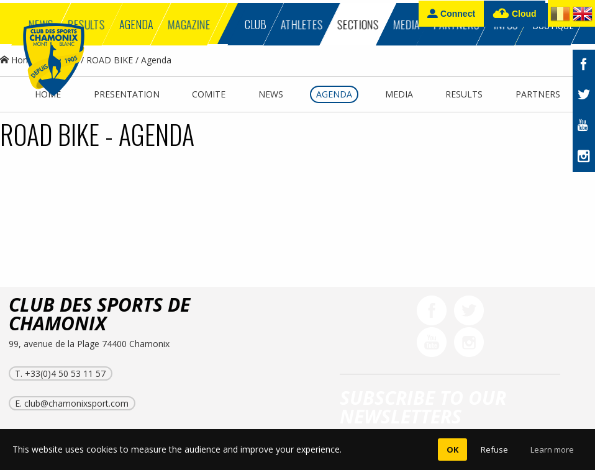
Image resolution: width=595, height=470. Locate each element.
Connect (451, 13)
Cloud (515, 14)
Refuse (494, 449)
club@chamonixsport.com (76, 403)
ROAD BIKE (109, 60)
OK (452, 449)
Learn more (552, 449)
